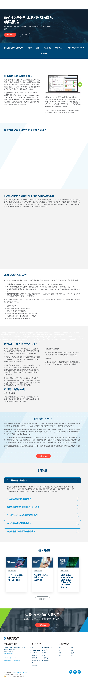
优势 (30, 48)
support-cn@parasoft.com (12, 660)
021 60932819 (8, 654)
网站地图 (34, 665)
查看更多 (42, 599)
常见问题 (44, 53)
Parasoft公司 (47, 647)
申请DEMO (10, 35)
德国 (60, 655)
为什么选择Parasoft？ (75, 48)
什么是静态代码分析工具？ (14, 48)
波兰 (72, 650)
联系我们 (24, 35)
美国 (60, 647)
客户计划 (34, 655)
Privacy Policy (9, 674)
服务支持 (46, 658)
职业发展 (34, 658)
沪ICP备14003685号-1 (20, 672)
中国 (60, 650)
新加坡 (73, 653)
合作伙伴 (34, 652)
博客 (44, 652)
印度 (72, 647)
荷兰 (72, 655)
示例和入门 (59, 48)
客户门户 (46, 655)
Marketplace (36, 650)
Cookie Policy (19, 674)
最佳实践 (47, 48)
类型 (38, 48)
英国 (60, 653)
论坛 (33, 647)
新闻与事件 (46, 650)
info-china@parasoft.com (11, 658)
